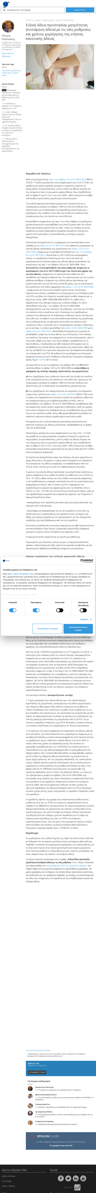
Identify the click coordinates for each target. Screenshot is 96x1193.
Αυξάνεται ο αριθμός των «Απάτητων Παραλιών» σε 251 (11, 106)
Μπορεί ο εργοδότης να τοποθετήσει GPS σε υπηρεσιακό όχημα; (63, 1107)
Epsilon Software (8, 1176)
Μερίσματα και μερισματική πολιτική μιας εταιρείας (58, 1124)
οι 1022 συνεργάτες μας (22, 574)
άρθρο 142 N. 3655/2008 (76, 328)
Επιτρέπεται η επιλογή (47, 629)
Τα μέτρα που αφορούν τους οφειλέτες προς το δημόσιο (60, 1090)
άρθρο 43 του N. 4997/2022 (52, 245)
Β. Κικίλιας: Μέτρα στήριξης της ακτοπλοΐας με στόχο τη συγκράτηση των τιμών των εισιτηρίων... (12, 130)
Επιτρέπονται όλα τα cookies (78, 628)
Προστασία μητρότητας (11, 70)
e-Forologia (6, 1181)
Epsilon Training (8, 1186)
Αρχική (38, 20)
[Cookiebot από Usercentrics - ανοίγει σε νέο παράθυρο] (82, 561)
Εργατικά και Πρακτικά (64, 20)
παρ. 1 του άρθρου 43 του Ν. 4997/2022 (67, 179)
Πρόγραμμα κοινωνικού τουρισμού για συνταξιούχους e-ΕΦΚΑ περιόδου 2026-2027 (11, 95)
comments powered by (38, 1050)
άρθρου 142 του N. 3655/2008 (79, 286)
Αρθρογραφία (48, 20)
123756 (42, 359)
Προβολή (84, 619)
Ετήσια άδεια (7, 73)
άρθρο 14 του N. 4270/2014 (63, 394)
